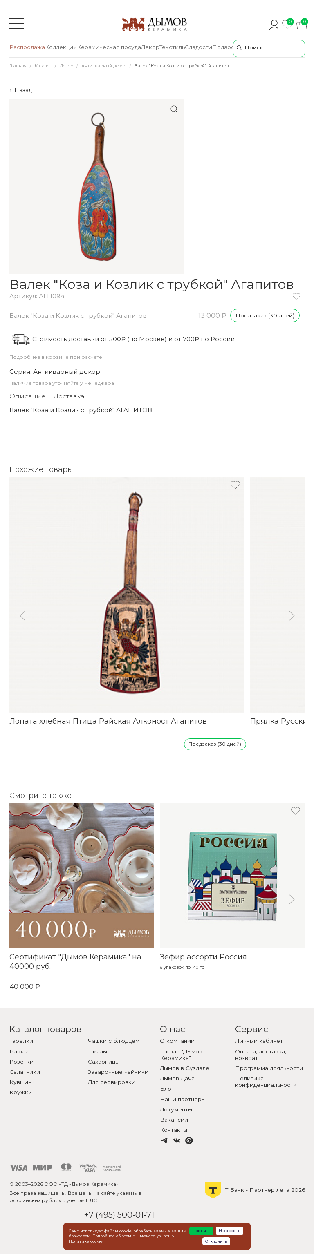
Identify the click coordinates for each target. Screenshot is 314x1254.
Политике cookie (86, 1241)
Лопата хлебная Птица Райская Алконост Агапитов (108, 721)
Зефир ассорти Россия (203, 956)
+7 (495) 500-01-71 (119, 1214)
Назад (23, 90)
